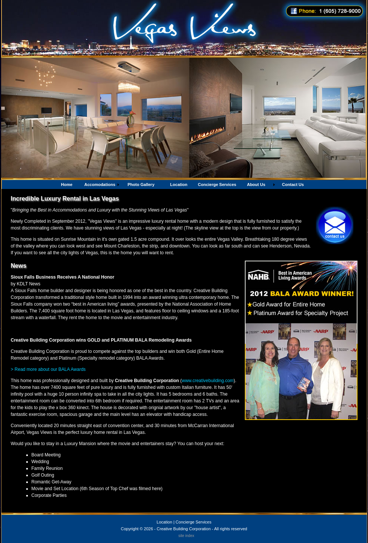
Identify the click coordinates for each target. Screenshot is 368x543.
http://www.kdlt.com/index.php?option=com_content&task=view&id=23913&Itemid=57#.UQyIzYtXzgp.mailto (118, 329)
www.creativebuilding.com (208, 380)
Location (164, 522)
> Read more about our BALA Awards (48, 369)
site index (186, 536)
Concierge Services (193, 522)
